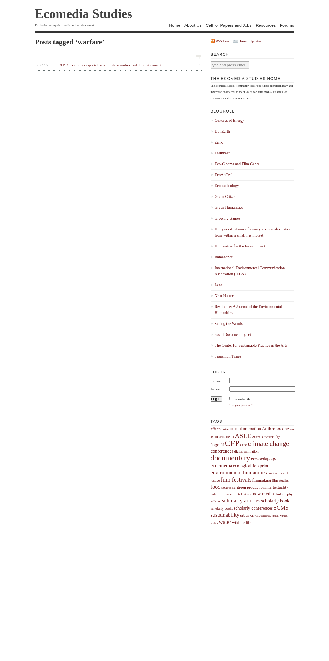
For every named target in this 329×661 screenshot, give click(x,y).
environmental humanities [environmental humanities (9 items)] (239, 472)
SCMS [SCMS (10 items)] (281, 508)
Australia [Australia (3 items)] (257, 436)
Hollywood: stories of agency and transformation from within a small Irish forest (253, 232)
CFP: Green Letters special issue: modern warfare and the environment (118, 65)
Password (216, 389)
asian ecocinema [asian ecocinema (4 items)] (222, 437)
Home (174, 25)
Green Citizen (226, 197)
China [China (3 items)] (243, 444)
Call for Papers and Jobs (229, 25)
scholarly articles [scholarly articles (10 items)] (241, 500)
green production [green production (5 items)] (251, 487)
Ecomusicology (227, 186)
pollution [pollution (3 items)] (216, 501)
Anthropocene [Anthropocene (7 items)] (275, 428)
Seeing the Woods (229, 324)
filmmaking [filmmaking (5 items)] (261, 480)
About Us (193, 25)
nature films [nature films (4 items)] (219, 494)
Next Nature (224, 296)
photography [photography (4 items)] (283, 494)
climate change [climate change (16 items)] (268, 443)
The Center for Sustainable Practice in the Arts (251, 345)
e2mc (219, 142)
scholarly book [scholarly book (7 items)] (275, 501)
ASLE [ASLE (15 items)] (243, 435)
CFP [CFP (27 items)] (232, 443)
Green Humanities (229, 207)
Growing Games (227, 218)
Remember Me (242, 399)
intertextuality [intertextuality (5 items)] (276, 487)
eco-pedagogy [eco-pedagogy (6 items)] (263, 458)
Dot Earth (222, 131)
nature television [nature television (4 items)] (240, 494)
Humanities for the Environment (240, 246)
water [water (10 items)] (225, 522)
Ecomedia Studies (83, 14)
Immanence (224, 257)
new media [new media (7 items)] (263, 493)
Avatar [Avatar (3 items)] (267, 436)
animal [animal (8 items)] (235, 428)
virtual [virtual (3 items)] (275, 515)
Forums (287, 25)
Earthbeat (222, 153)
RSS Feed (223, 41)
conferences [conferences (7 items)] (222, 451)
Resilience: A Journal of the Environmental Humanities (248, 310)
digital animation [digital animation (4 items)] (246, 451)
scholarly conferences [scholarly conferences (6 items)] (253, 508)
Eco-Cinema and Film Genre (237, 164)
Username (216, 381)
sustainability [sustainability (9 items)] (225, 515)
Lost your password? (240, 405)
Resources (266, 25)
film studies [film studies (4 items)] (280, 480)
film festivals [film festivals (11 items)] (236, 479)
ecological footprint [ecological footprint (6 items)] (250, 465)
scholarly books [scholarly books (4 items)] (222, 509)
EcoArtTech (224, 175)
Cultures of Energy (229, 120)
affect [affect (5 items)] (215, 429)
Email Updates (250, 41)
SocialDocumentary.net (233, 334)
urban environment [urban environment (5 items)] (255, 515)
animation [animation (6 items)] (252, 428)
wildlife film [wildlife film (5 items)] (242, 522)
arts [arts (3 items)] (292, 429)
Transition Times (228, 356)
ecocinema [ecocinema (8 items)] (221, 465)
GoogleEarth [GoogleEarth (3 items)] (228, 487)
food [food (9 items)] (216, 487)
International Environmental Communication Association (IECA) (250, 271)
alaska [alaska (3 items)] (224, 429)
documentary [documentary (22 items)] (230, 458)
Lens (218, 285)
